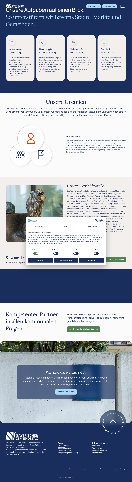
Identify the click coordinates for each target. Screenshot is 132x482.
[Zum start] (113, 423)
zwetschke (70, 477)
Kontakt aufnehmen (66, 392)
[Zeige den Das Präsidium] (30, 138)
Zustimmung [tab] (39, 226)
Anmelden (96, 446)
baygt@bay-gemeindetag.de (69, 452)
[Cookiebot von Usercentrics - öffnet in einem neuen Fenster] (96, 220)
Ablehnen (40, 260)
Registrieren (97, 448)
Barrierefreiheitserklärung (77, 469)
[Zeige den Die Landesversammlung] (21, 155)
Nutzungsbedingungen (119, 469)
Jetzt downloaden (116, 259)
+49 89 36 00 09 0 (65, 450)
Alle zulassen (91, 260)
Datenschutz (104, 469)
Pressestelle (97, 452)
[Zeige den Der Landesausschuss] (41, 155)
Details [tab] (66, 226)
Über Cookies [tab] (92, 226)
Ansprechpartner (93, 6)
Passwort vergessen (100, 450)
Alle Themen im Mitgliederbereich (83, 329)
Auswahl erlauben (66, 260)
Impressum (92, 469)
